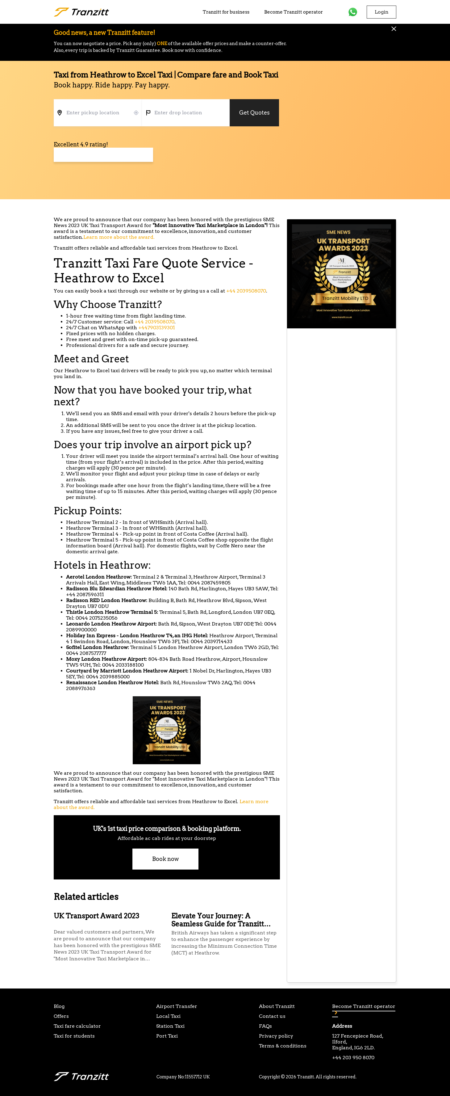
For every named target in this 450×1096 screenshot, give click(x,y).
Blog (59, 1006)
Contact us (272, 1016)
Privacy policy (276, 1036)
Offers (61, 1016)
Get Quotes (254, 112)
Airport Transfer (176, 1006)
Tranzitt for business (226, 12)
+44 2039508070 (246, 291)
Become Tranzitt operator (293, 12)
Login (382, 12)
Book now (165, 859)
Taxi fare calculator (77, 1026)
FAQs (265, 1026)
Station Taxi (170, 1026)
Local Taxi (168, 1016)
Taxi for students (74, 1036)
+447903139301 (156, 328)
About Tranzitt (277, 1006)
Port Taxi (167, 1036)
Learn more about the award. (119, 237)
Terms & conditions (282, 1046)
